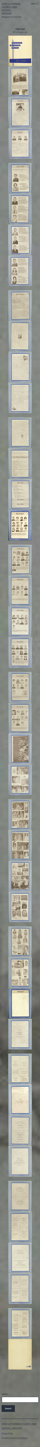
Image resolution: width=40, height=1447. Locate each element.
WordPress (22, 1438)
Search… (5, 1394)
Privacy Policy (7, 1433)
